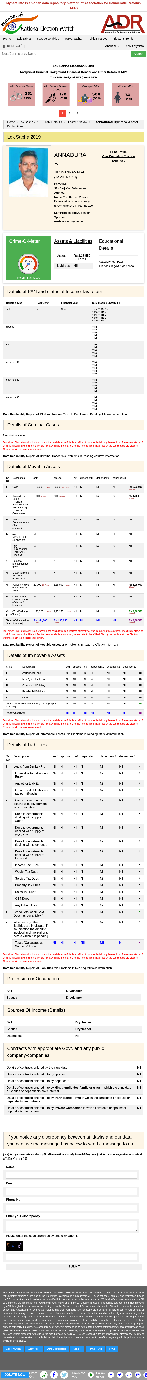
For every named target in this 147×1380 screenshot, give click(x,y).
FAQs (112, 1349)
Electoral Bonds (123, 38)
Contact (77, 1349)
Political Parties (97, 38)
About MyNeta (135, 46)
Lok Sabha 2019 (29, 122)
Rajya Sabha (73, 38)
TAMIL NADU (53, 122)
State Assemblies (48, 38)
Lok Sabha (24, 38)
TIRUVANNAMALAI (78, 122)
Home (7, 38)
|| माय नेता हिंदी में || (14, 46)
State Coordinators (56, 1349)
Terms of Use (95, 1349)
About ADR (112, 46)
